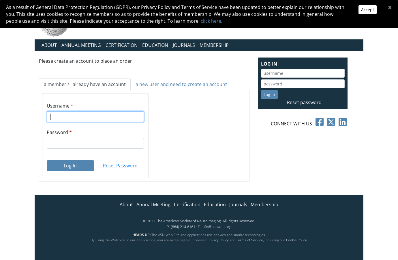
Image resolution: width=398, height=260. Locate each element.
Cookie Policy (296, 240)
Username (58, 106)
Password (57, 132)
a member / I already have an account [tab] (85, 84)
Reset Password (120, 165)
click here (211, 21)
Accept (367, 9)
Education (155, 45)
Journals (184, 45)
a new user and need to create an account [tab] (181, 84)
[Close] (390, 7)
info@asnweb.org (216, 226)
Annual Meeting (81, 45)
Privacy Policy (218, 240)
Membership (214, 45)
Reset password (304, 102)
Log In (70, 165)
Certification (122, 45)
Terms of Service (249, 240)
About (49, 45)
